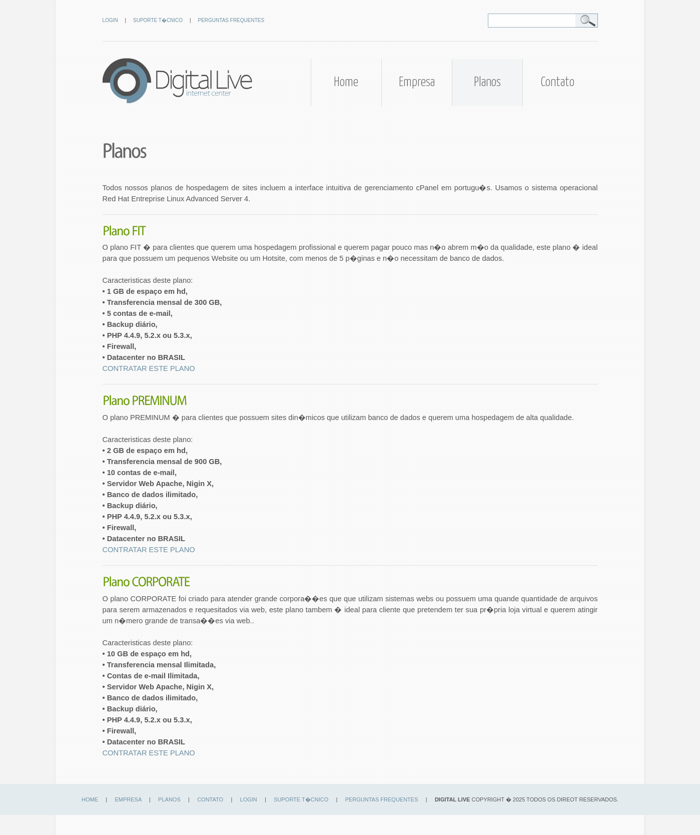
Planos (487, 82)
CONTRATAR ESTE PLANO (149, 368)
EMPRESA (128, 799)
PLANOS (169, 799)
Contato (557, 82)
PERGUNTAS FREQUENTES (231, 20)
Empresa (417, 82)
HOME (90, 799)
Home (346, 82)
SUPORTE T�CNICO (158, 20)
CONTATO (210, 799)
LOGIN (110, 20)
